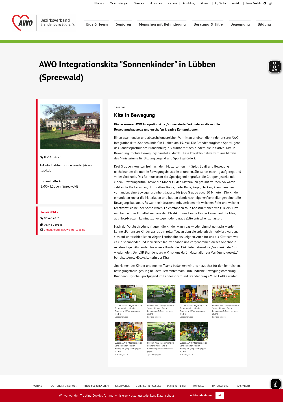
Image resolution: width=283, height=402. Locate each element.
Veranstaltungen (119, 3)
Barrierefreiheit (177, 385)
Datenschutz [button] (165, 395)
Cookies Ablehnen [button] (200, 395)
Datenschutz (220, 385)
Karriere (172, 3)
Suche (220, 3)
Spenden (139, 3)
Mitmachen (156, 3)
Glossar (205, 3)
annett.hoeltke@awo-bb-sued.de (64, 229)
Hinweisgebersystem (96, 385)
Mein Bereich (253, 3)
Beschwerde (122, 385)
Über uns (99, 3)
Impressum (199, 385)
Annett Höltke (49, 212)
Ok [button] (219, 395)
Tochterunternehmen (63, 385)
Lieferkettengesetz (148, 385)
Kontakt (236, 3)
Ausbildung (189, 3)
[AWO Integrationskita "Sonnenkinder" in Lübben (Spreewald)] (70, 146)
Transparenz (242, 385)
